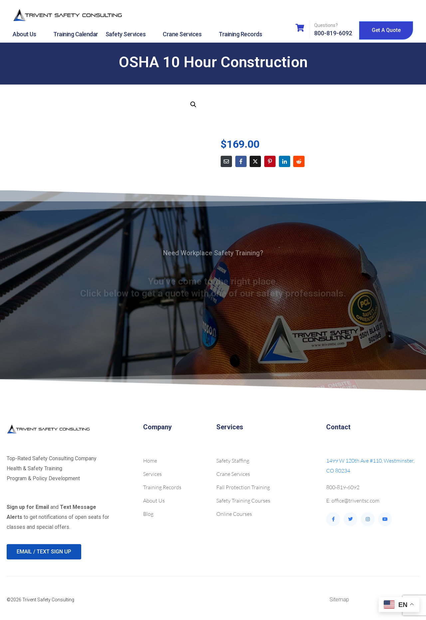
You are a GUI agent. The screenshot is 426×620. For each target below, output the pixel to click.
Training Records (240, 34)
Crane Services (187, 34)
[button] (193, 104)
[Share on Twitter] (255, 161)
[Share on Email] (226, 161)
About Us (29, 34)
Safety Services (131, 34)
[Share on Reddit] (299, 161)
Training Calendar (75, 34)
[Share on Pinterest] (270, 161)
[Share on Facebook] (241, 161)
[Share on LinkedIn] (284, 161)
